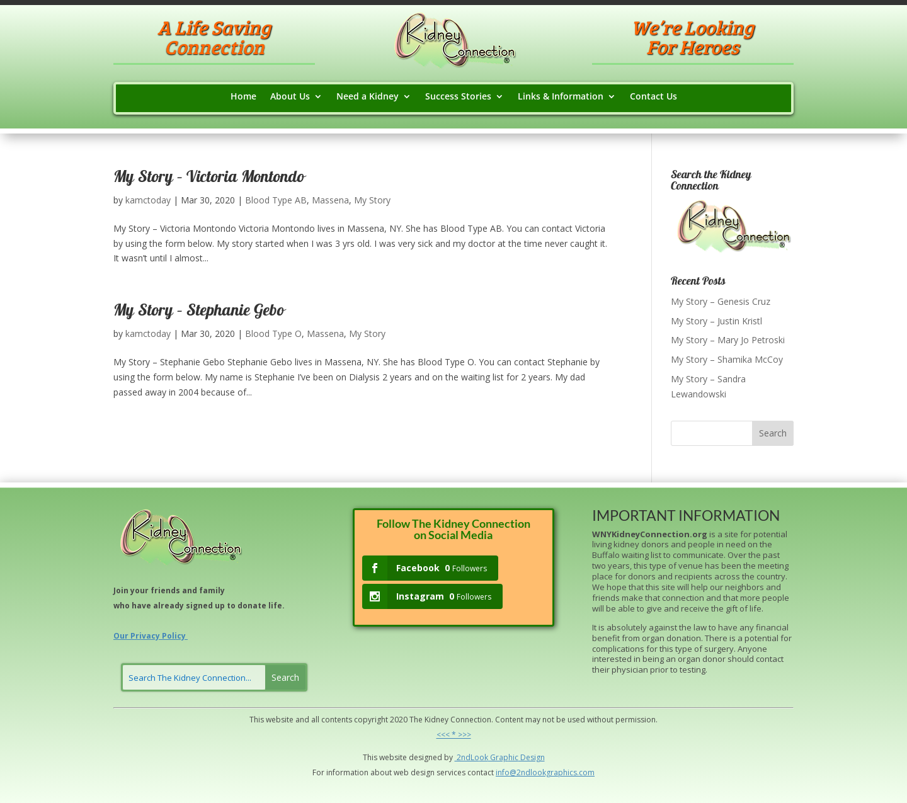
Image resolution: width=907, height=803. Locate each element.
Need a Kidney (367, 97)
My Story (372, 200)
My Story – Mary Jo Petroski (728, 340)
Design (531, 757)
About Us (290, 97)
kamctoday (148, 200)
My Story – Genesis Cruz (720, 301)
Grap (498, 757)
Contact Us (653, 97)
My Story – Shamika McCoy (727, 359)
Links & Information (560, 97)
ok (483, 757)
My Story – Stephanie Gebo (198, 312)
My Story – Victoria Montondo (208, 178)
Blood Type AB (276, 200)
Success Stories (458, 97)
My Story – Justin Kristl (716, 321)
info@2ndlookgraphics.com (545, 772)
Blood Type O (273, 333)
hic (513, 757)
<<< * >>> (453, 734)
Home (243, 97)
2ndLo (467, 757)
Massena (330, 200)
